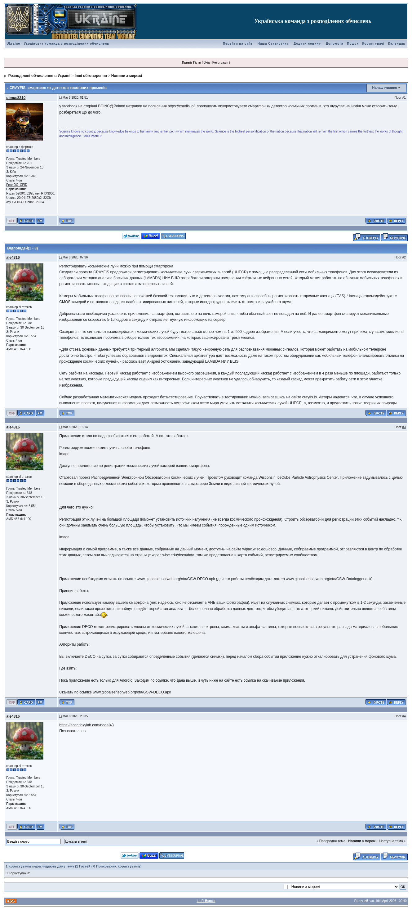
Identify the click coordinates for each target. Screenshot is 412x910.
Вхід (207, 62)
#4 (404, 716)
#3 (404, 427)
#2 (404, 257)
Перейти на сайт (238, 43)
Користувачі (373, 43)
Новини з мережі (126, 76)
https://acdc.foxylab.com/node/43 (86, 725)
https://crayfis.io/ (181, 106)
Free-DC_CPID (16, 184)
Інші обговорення (91, 76)
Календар (396, 43)
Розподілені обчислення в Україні (39, 76)
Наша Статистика (273, 43)
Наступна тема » (392, 841)
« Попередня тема (331, 841)
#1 (404, 97)
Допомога (334, 43)
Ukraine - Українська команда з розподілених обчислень (58, 43)
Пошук (352, 43)
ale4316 (13, 257)
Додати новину (307, 43)
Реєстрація (220, 62)
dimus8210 (15, 98)
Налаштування (384, 87)
